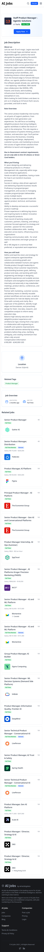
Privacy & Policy (8, 933)
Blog (3, 919)
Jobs (3, 912)
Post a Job (26, 912)
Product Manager (12, 383)
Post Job (34, 3)
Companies (6, 916)
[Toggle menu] (40, 3)
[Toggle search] (28, 3)
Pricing (25, 916)
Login (24, 919)
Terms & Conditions (9, 930)
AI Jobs (7, 3)
